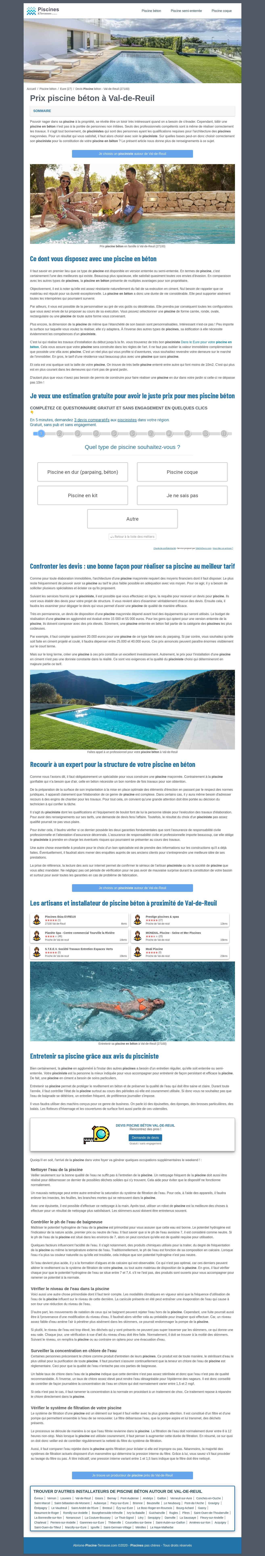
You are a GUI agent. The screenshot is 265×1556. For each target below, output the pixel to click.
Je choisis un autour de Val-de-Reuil (132, 153)
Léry (140, 1519)
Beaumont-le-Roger (46, 1515)
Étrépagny (40, 1510)
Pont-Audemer (130, 1500)
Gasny (202, 1510)
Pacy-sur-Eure (119, 1505)
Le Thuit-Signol (124, 1519)
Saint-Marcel (42, 1505)
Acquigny (220, 1524)
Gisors (99, 1500)
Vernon (51, 1500)
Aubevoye (100, 1505)
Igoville (95, 1529)
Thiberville (114, 1524)
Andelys (148, 1500)
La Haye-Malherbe (161, 1529)
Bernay (111, 1500)
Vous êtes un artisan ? (223, 551)
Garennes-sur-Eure (92, 1524)
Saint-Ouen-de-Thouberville (211, 1515)
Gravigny (213, 1505)
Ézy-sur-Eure (124, 1510)
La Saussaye (188, 1519)
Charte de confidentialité (164, 551)
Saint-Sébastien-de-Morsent (72, 1505)
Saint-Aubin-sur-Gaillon (170, 1524)
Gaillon (161, 1500)
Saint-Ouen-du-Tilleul (47, 1529)
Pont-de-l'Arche (194, 1505)
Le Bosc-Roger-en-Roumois (154, 1510)
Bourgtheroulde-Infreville (107, 1515)
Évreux (38, 1500)
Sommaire (42, 111)
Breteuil (107, 1510)
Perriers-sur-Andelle (62, 1524)
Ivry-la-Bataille (136, 1515)
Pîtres (186, 1515)
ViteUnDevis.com (203, 551)
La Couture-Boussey (98, 1519)
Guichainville (157, 1515)
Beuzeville (153, 1505)
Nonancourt (73, 1519)
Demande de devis (145, 1140)
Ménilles (141, 1529)
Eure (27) (66, 88)
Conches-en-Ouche (208, 1500)
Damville (170, 1519)
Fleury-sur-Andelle (211, 1519)
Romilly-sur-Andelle (75, 1515)
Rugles (173, 1515)
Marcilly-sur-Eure (76, 1529)
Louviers (66, 1500)
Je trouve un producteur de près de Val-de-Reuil (132, 1477)
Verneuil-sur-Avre (181, 1500)
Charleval (40, 1524)
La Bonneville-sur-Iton (48, 1519)
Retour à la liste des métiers (132, 539)
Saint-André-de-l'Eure (84, 1510)
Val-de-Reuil (83, 1500)
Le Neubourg (172, 1505)
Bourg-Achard (185, 1510)
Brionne (138, 1505)
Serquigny (154, 1519)
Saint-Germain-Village (117, 1529)
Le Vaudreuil (59, 1510)
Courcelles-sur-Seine (138, 1524)
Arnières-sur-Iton (199, 1524)
